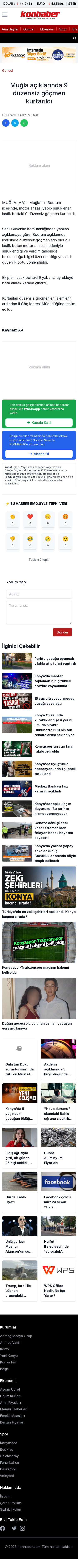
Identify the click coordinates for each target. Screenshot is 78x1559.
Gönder (62, 632)
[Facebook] (2, 1528)
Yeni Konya (9, 1356)
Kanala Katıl (39, 422)
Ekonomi (47, 29)
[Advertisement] (39, 165)
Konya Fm (8, 1362)
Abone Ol (39, 454)
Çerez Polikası (11, 1503)
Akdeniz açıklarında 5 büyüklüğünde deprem (36, 37)
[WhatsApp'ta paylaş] (24, 123)
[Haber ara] (74, 38)
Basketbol (8, 1469)
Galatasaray (9, 1456)
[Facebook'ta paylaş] (6, 123)
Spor (63, 29)
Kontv (4, 1349)
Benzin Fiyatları (12, 1422)
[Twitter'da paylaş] (15, 123)
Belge (4, 1369)
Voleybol (7, 1476)
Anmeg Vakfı (10, 1342)
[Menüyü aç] (4, 15)
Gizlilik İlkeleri (10, 1509)
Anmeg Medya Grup (16, 1336)
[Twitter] (14, 1528)
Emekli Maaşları (12, 1416)
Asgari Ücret (10, 1389)
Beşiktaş (6, 1449)
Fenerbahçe (9, 1463)
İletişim (5, 1496)
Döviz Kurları (10, 1396)
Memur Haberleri (13, 1409)
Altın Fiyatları (10, 1402)
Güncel (28, 29)
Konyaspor (8, 1443)
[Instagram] (22, 1528)
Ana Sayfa (10, 29)
